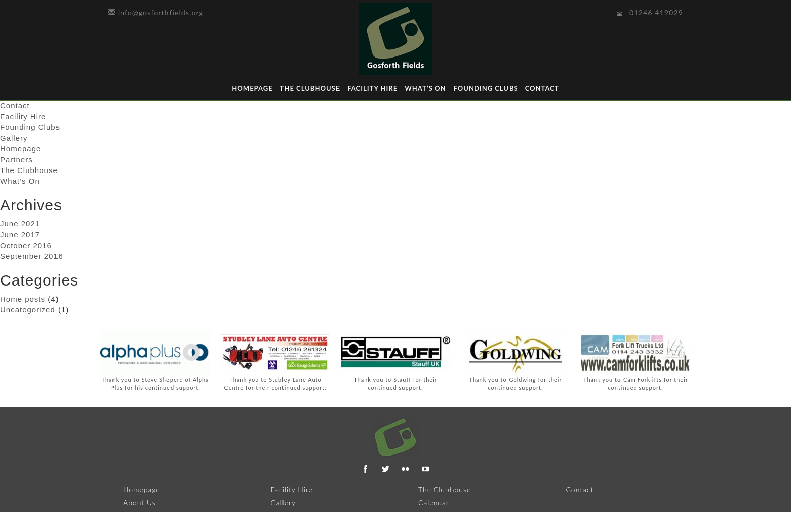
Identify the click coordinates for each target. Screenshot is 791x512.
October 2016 (26, 245)
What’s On (425, 88)
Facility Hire (372, 88)
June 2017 (20, 234)
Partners (16, 159)
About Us (139, 502)
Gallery (14, 138)
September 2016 (31, 256)
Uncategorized (27, 309)
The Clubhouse (310, 88)
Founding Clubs (485, 88)
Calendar (433, 502)
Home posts (22, 299)
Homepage (252, 88)
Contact (542, 88)
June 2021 (20, 223)
